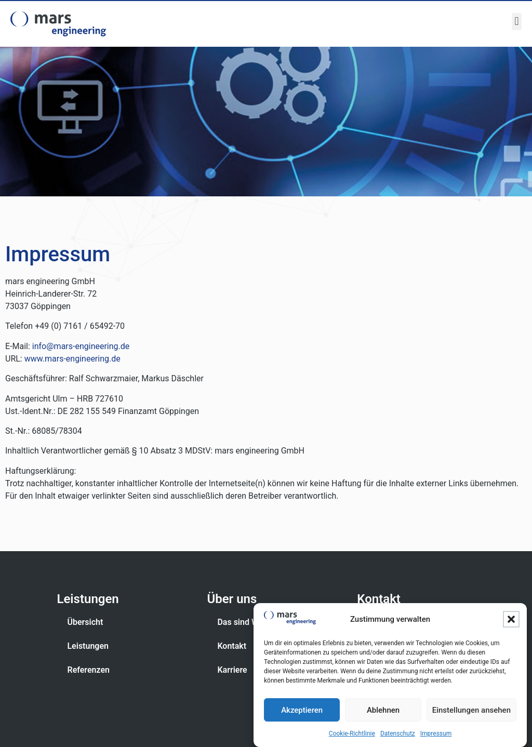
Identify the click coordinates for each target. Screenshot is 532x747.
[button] (511, 621)
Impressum (435, 735)
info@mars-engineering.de (80, 346)
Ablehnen (383, 711)
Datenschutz (397, 735)
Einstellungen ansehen (471, 711)
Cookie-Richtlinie (352, 735)
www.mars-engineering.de (72, 359)
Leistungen (88, 646)
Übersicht (85, 622)
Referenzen (88, 670)
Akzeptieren (302, 711)
